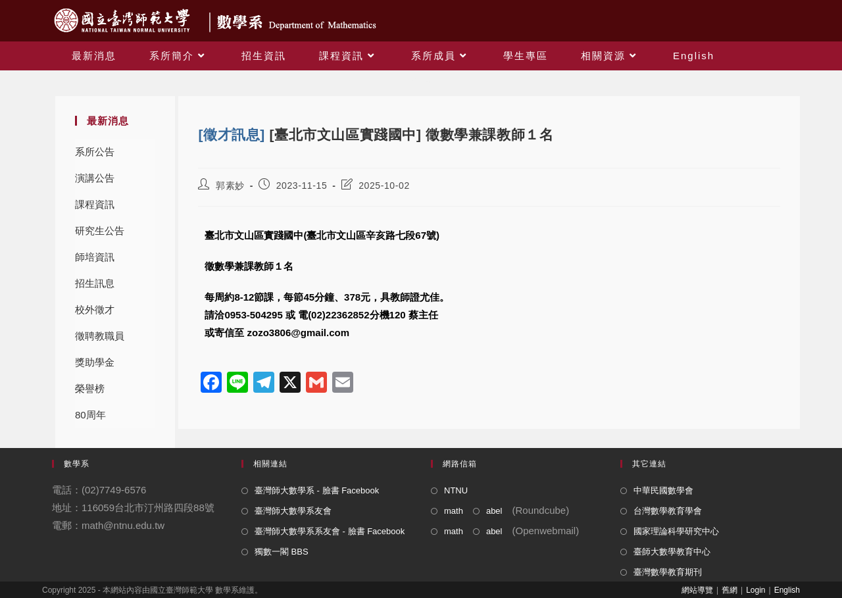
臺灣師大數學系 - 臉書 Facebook (317, 490)
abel (494, 511)
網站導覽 (697, 590)
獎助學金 (94, 362)
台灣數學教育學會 (667, 511)
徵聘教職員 (99, 335)
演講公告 (94, 178)
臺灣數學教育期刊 (667, 572)
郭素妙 (230, 185)
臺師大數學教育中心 (671, 552)
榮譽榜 (90, 388)
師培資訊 (94, 256)
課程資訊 (94, 204)
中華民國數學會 (663, 490)
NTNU (456, 490)
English (787, 590)
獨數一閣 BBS (282, 552)
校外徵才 (94, 309)
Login (755, 590)
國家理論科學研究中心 (676, 531)
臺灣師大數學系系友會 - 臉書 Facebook (330, 531)
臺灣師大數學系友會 (293, 511)
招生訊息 (94, 283)
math (453, 511)
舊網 (729, 590)
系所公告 (94, 151)
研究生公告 (99, 230)
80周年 (90, 414)
